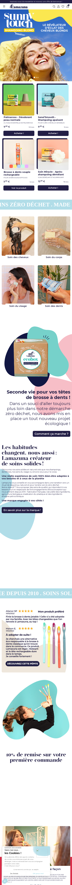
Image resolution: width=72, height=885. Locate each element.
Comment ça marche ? (46, 434)
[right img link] (36, 710)
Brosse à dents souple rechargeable (19, 174)
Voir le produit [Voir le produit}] (19, 188)
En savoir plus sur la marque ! (25, 510)
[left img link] (36, 639)
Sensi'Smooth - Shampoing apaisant (53, 120)
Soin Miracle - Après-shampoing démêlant (53, 174)
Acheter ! (18, 133)
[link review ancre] (25, 127)
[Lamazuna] (19, 6)
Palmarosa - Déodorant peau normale (19, 120)
